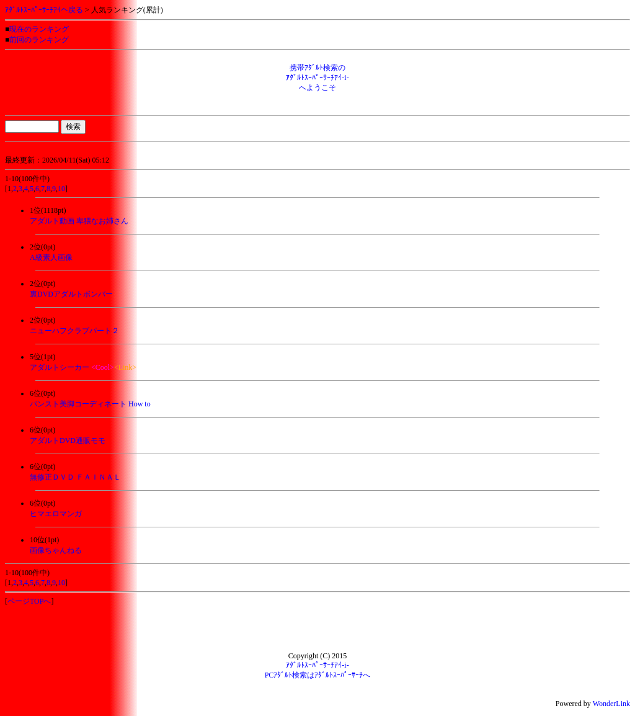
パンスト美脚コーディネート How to (90, 404)
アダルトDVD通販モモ (67, 440)
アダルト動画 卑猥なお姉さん (79, 221)
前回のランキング (39, 39)
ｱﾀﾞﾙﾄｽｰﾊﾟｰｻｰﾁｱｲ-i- (317, 665)
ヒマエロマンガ (56, 513)
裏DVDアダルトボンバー (71, 294)
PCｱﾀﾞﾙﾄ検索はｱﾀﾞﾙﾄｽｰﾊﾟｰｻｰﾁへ (318, 675)
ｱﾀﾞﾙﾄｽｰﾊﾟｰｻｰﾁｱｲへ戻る (44, 10)
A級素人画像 (51, 257)
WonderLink (611, 703)
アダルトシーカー (59, 367)
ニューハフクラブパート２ (74, 330)
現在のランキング (39, 29)
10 (61, 188)
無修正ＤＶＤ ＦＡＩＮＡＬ (75, 477)
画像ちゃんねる (56, 550)
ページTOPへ (29, 601)
